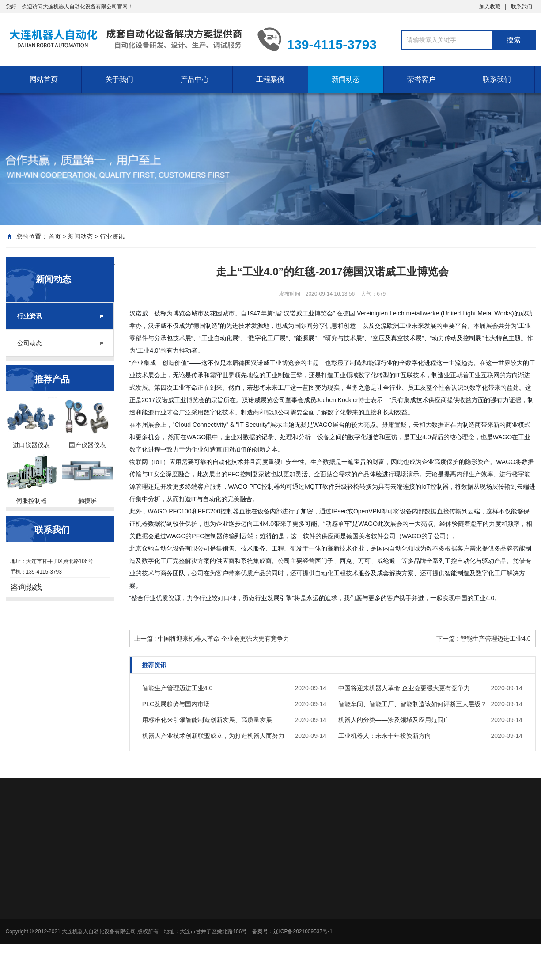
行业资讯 (112, 236)
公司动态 (29, 342)
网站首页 (44, 79)
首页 (55, 236)
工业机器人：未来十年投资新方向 (384, 735)
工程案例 (270, 79)
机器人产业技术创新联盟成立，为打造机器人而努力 (213, 735)
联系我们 (521, 7)
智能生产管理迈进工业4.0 (177, 688)
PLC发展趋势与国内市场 (176, 703)
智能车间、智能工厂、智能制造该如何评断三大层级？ (412, 703)
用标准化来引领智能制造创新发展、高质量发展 (207, 719)
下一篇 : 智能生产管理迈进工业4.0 (483, 638)
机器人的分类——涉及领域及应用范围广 (394, 719)
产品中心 (195, 79)
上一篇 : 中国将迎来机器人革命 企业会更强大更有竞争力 (212, 638)
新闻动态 (346, 79)
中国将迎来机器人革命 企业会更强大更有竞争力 (404, 688)
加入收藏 (489, 7)
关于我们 (119, 79)
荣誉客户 (421, 79)
